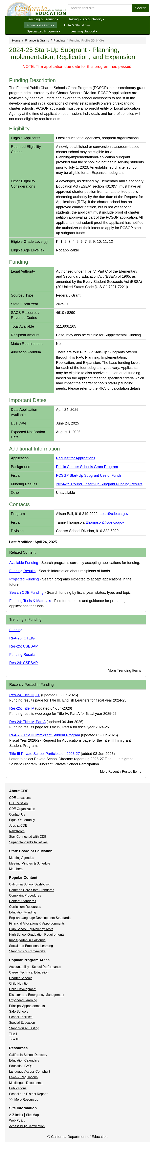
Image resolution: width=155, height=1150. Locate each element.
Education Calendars (24, 1060)
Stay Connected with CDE (27, 836)
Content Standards (22, 901)
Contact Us (17, 814)
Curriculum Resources (25, 906)
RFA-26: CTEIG (22, 638)
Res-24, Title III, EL (24, 695)
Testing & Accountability (86, 19)
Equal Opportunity (22, 820)
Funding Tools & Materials (30, 601)
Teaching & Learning (42, 19)
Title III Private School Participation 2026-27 (44, 754)
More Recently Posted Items (120, 771)
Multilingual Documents (25, 1083)
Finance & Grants (40, 25)
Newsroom (16, 831)
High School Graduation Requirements (36, 934)
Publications (17, 1088)
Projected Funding (24, 579)
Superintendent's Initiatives (28, 842)
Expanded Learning (23, 1000)
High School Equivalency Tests (31, 929)
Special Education (22, 1022)
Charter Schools (20, 978)
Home (16, 40)
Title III (14, 1039)
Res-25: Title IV (21, 708)
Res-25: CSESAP (23, 646)
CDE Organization (22, 809)
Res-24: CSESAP (23, 663)
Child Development (22, 989)
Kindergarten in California (27, 940)
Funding (59, 40)
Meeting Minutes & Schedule (29, 863)
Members (16, 869)
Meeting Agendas (21, 857)
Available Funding (23, 563)
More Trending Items (124, 670)
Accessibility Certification (27, 1126)
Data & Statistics (77, 25)
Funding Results (22, 571)
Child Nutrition (19, 983)
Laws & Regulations (23, 1077)
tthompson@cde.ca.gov (105, 522)
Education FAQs (20, 1066)
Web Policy (17, 1120)
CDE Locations (20, 797)
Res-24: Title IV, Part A (27, 722)
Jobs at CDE (18, 825)
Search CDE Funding (26, 593)
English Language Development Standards (39, 918)
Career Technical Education (28, 972)
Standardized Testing (24, 1028)
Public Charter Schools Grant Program (87, 467)
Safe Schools (18, 1011)
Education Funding (22, 912)
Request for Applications (75, 458)
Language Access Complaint (29, 1071)
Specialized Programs (43, 31)
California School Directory (28, 1055)
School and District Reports (28, 1094)
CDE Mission (18, 803)
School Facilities (20, 1017)
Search (140, 8)
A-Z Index (16, 1115)
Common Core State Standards (31, 890)
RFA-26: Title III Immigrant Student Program (44, 735)
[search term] (100, 8)
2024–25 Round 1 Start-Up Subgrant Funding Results (99, 484)
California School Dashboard (29, 884)
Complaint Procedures (25, 895)
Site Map (32, 1115)
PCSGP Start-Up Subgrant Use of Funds (88, 475)
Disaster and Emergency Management (36, 994)
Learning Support (83, 31)
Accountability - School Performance (35, 966)
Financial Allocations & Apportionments (37, 923)
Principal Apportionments (27, 1006)
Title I (13, 1034)
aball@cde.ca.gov (114, 514)
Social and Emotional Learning (31, 946)
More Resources (26, 1099)
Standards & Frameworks (27, 951)
